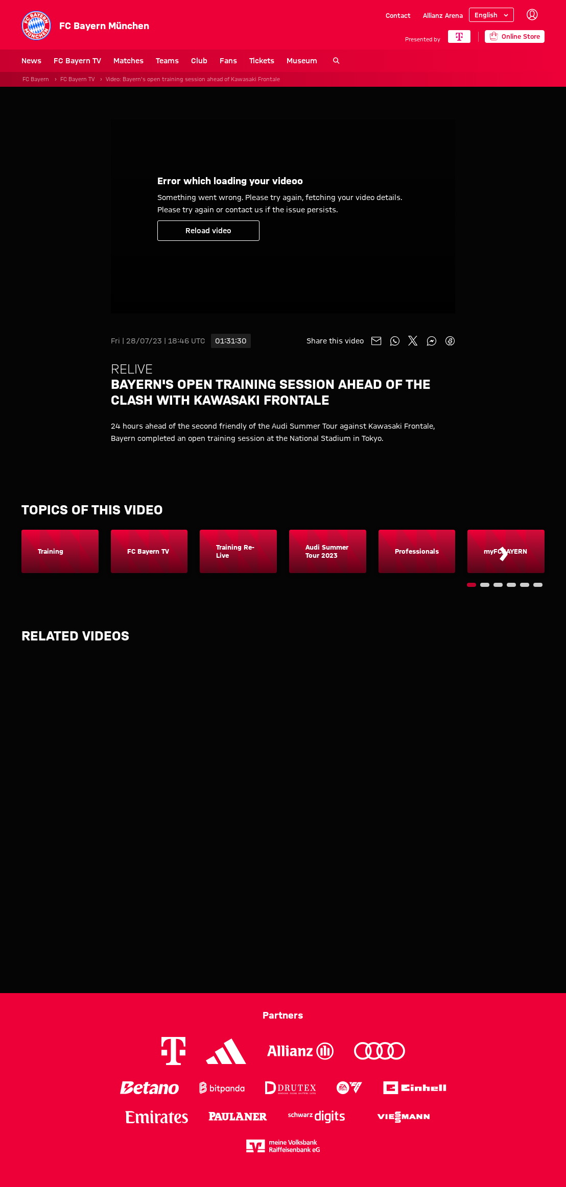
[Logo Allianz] (300, 1051)
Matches (128, 61)
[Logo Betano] (149, 1087)
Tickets (261, 61)
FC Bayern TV (77, 61)
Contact (398, 14)
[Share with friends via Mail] (376, 341)
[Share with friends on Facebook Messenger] (432, 341)
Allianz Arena (443, 14)
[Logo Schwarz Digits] (316, 1116)
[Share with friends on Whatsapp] (395, 341)
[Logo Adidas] (226, 1051)
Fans (228, 61)
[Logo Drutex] (290, 1087)
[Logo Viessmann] (403, 1117)
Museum (302, 61)
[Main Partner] (459, 36)
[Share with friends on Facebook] (450, 341)
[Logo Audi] (379, 1051)
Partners (283, 1015)
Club (199, 61)
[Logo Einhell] (414, 1087)
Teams (167, 61)
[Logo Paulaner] (237, 1116)
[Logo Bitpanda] (222, 1087)
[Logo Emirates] (156, 1116)
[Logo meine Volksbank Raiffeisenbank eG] (283, 1146)
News (31, 61)
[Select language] (491, 15)
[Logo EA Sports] (349, 1087)
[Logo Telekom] (173, 1051)
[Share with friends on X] (413, 341)
